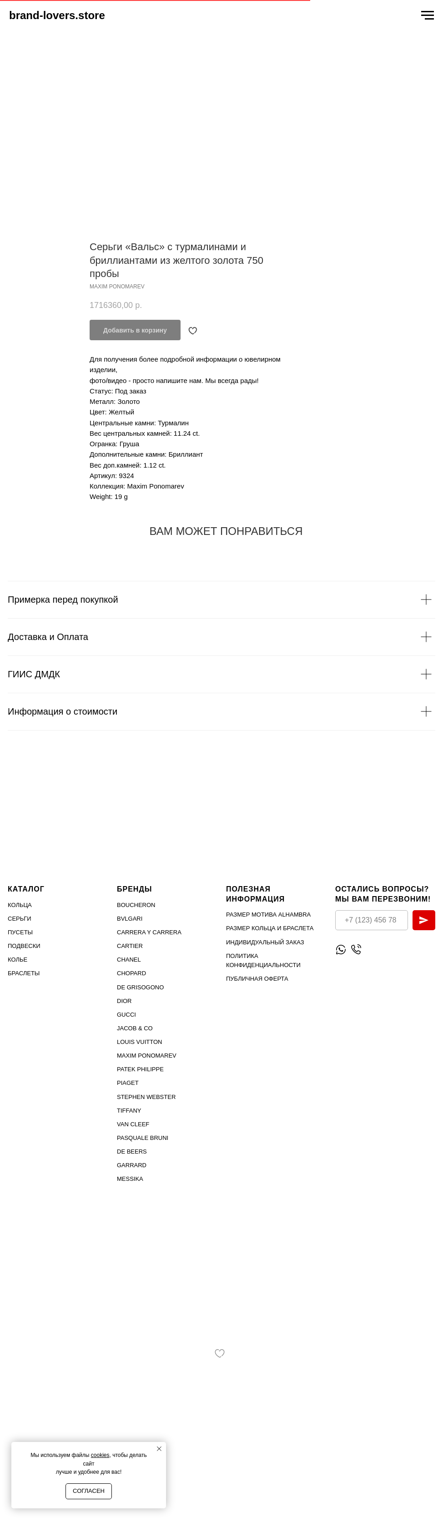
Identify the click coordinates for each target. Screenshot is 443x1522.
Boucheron (136, 905)
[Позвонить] (356, 949)
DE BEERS (132, 1151)
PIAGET (128, 1082)
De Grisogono (140, 986)
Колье (17, 959)
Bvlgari (129, 918)
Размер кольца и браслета (269, 928)
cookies (100, 1455)
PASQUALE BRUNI (142, 1137)
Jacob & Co (135, 1028)
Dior (124, 1001)
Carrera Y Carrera (149, 932)
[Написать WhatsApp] (341, 949)
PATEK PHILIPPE (140, 1069)
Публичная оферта (257, 978)
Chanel (129, 959)
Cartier (130, 945)
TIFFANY (129, 1110)
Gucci (126, 1014)
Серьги (19, 918)
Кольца (20, 905)
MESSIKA (130, 1178)
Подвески (24, 945)
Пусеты (20, 932)
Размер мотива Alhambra (268, 914)
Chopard (131, 973)
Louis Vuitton (139, 1041)
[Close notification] (159, 1448)
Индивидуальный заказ (265, 941)
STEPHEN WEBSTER (146, 1096)
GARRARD (131, 1165)
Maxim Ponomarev (146, 1055)
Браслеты (24, 973)
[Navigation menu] (427, 15)
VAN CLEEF (133, 1124)
